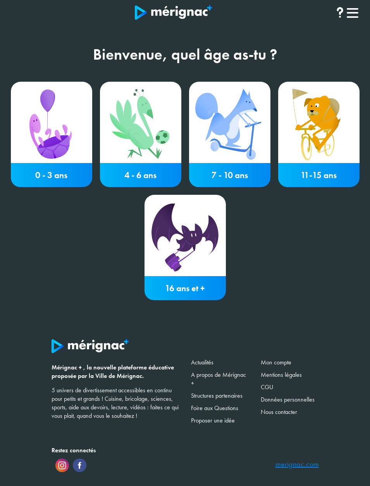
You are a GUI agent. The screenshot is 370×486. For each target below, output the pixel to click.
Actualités (202, 362)
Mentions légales (281, 375)
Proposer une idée (213, 420)
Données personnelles (288, 399)
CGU (267, 387)
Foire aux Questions (214, 408)
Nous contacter (279, 412)
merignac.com (297, 464)
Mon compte (276, 362)
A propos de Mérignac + (218, 379)
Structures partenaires (217, 396)
